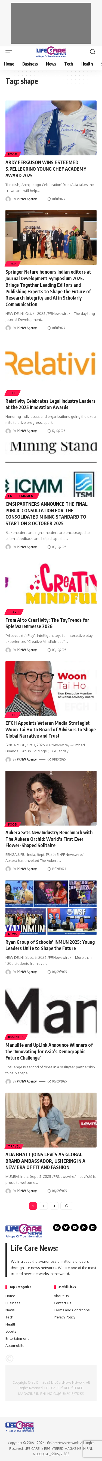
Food (12, 154)
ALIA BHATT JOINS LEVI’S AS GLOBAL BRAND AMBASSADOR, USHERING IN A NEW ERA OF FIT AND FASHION (45, 1160)
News (12, 934)
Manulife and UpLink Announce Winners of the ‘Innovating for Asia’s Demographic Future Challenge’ (49, 1051)
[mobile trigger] (10, 52)
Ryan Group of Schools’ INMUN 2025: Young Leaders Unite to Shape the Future (50, 945)
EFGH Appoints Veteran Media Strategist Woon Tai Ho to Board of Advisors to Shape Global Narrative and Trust (50, 729)
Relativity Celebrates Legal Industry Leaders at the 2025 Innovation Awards (50, 404)
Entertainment (22, 496)
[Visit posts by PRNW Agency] (8, 199)
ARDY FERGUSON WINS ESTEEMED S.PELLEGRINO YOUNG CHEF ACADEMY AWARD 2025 (45, 168)
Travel (14, 612)
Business (16, 1037)
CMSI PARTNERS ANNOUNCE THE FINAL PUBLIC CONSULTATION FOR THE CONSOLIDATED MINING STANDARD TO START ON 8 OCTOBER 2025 (46, 513)
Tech (12, 263)
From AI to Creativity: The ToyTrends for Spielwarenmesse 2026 (47, 623)
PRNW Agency (27, 199)
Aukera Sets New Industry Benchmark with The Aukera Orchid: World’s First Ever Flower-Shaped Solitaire (48, 838)
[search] (93, 52)
